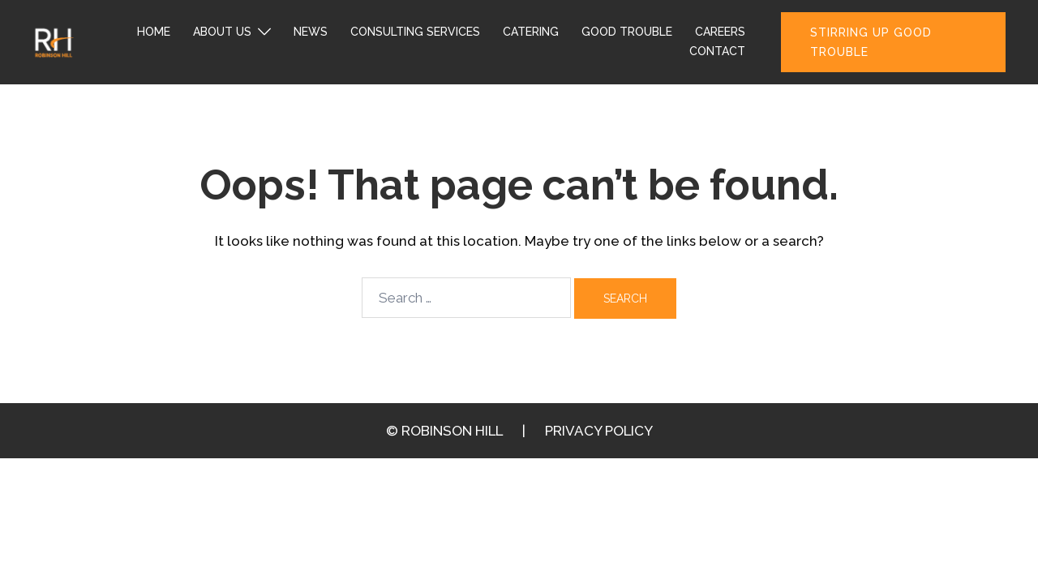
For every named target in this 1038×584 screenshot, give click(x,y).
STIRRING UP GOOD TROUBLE (871, 42)
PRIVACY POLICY (599, 431)
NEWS (311, 31)
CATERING (531, 31)
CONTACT (717, 51)
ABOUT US (222, 31)
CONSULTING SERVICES (415, 31)
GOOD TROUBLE (626, 31)
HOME (153, 31)
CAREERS (720, 31)
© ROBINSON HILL (444, 431)
